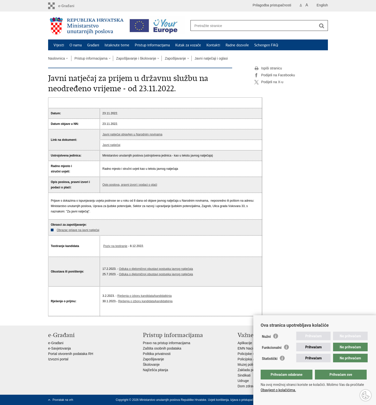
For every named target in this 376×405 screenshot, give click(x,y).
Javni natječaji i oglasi (211, 58)
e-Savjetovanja (59, 348)
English (322, 5)
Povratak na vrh (63, 400)
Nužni (266, 337)
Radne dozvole (237, 45)
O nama (75, 45)
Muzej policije (248, 364)
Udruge (243, 381)
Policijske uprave (250, 354)
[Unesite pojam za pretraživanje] (254, 26)
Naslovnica (56, 58)
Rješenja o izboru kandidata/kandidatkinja (144, 296)
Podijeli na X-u (268, 82)
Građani (93, 45)
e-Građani (55, 343)
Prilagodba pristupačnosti (272, 5)
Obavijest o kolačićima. (278, 390)
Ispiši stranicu (268, 68)
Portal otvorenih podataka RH (70, 354)
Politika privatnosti (157, 354)
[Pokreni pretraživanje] (321, 26)
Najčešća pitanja (155, 370)
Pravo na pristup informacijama (166, 343)
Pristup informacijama (152, 45)
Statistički (269, 359)
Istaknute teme (117, 45)
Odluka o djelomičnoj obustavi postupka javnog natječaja (156, 269)
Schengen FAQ (266, 45)
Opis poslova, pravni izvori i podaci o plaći (129, 184)
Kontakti (213, 45)
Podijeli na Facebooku (274, 75)
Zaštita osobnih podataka (162, 348)
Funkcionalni (272, 348)
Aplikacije (245, 343)
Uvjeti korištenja (218, 400)
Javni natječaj (111, 145)
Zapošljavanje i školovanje (136, 58)
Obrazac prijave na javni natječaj (78, 230)
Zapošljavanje (175, 58)
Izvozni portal (58, 359)
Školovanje (151, 364)
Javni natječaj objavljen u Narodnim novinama (132, 134)
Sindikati (244, 375)
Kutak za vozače (188, 45)
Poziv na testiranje (115, 246)
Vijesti (59, 45)
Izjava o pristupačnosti (245, 400)
